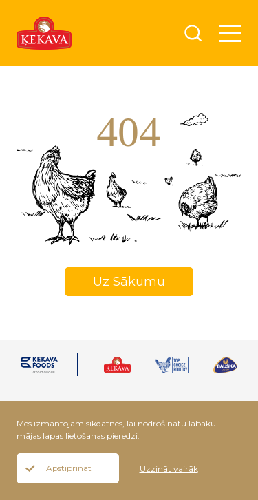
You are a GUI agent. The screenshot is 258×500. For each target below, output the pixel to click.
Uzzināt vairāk (169, 468)
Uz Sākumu (129, 281)
